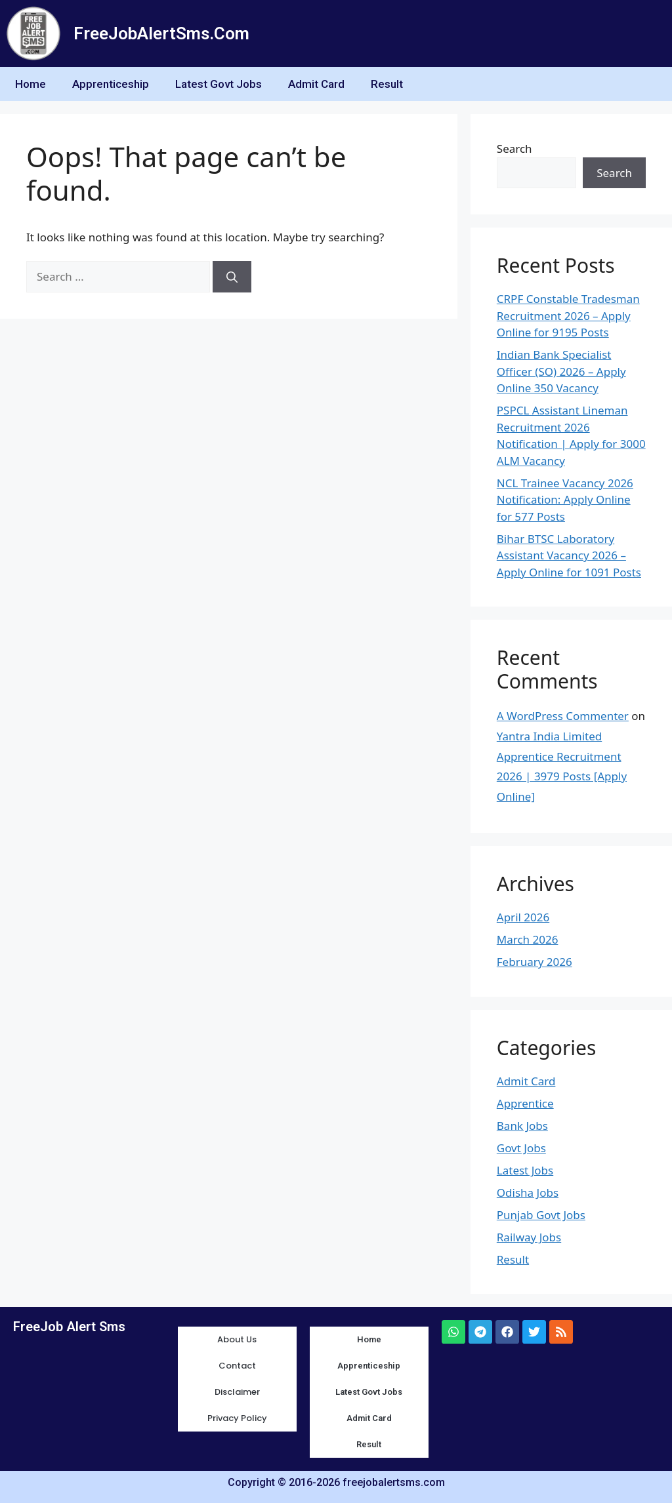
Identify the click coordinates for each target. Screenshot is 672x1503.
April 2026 (523, 917)
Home (30, 83)
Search (514, 148)
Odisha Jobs (527, 1192)
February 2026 (534, 961)
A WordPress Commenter (563, 715)
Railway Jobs (529, 1237)
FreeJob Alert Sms (69, 1326)
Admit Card (316, 83)
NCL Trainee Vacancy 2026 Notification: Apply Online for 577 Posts (565, 499)
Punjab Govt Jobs (541, 1214)
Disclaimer (237, 1392)
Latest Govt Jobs (218, 83)
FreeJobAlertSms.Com (161, 33)
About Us (237, 1339)
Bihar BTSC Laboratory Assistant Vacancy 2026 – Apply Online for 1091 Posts (569, 555)
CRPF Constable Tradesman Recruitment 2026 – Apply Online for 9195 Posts (568, 315)
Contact (237, 1365)
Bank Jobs (522, 1125)
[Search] (232, 276)
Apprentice (525, 1103)
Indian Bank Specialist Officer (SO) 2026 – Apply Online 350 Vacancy (561, 371)
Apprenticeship (110, 83)
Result (387, 83)
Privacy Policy (237, 1418)
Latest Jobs (525, 1170)
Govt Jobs (521, 1147)
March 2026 (527, 939)
